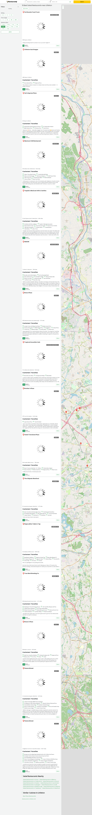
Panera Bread (28, 668)
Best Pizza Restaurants (29, 796)
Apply (10, 32)
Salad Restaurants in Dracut (51, 781)
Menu (58, 46)
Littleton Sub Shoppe (31, 49)
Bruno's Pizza (28, 621)
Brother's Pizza (29, 388)
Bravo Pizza (28, 292)
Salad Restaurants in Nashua (51, 786)
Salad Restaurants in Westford (51, 788)
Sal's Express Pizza (30, 93)
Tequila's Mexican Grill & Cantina (35, 190)
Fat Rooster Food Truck (32, 12)
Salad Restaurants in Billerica (47, 779)
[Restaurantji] (12, 1)
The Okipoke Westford (31, 478)
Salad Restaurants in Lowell (49, 784)
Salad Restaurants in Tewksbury (32, 788)
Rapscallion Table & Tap (32, 524)
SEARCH (82, 1)
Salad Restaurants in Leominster (49, 783)
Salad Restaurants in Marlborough (32, 786)
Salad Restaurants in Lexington (32, 784)
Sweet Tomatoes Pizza (31, 434)
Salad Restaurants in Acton (31, 779)
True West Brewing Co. (31, 573)
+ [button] (63, 6)
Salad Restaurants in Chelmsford (32, 781)
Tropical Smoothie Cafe (32, 342)
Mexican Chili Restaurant (32, 141)
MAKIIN (26, 241)
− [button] (63, 8)
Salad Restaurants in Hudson (31, 783)
